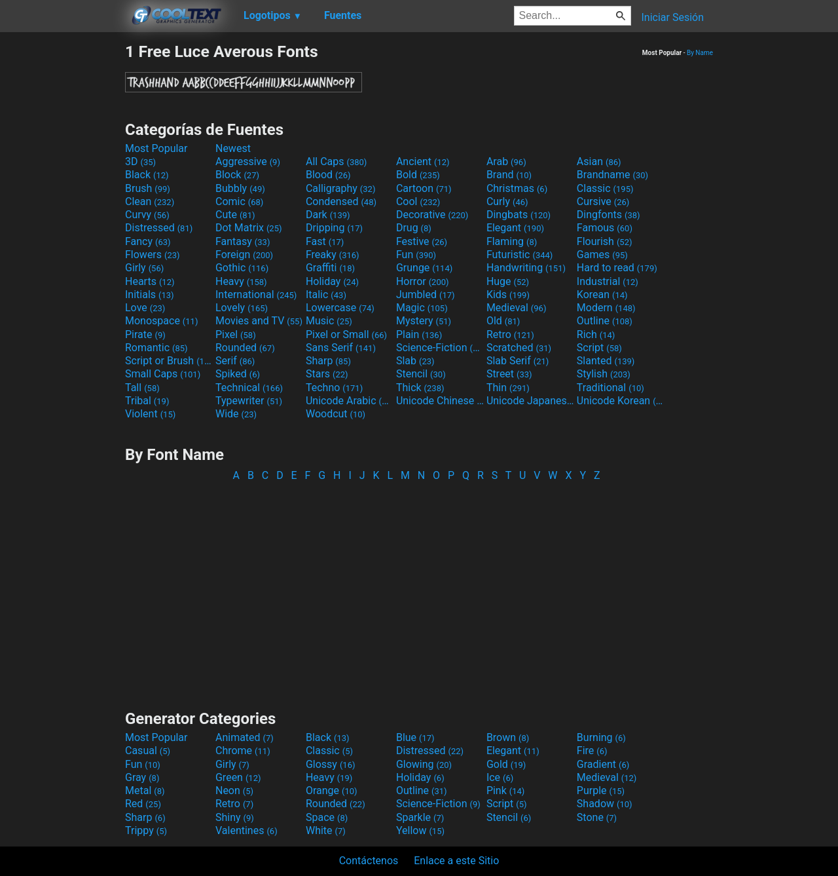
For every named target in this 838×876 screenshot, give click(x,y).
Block (237, 174)
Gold (506, 764)
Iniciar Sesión (672, 17)
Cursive (603, 201)
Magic (422, 307)
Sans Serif (341, 347)
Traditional (610, 387)
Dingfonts (608, 214)
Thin (508, 387)
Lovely (241, 307)
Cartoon (424, 188)
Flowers (152, 254)
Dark (328, 214)
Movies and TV (258, 320)
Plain (419, 334)
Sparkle (420, 817)
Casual (147, 750)
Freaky (332, 254)
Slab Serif (517, 360)
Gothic (241, 267)
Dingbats (518, 214)
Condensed (341, 201)
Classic (605, 188)
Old (503, 320)
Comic (239, 201)
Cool (418, 201)
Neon (234, 790)
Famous (604, 227)
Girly (144, 267)
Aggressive (247, 161)
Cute (235, 214)
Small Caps (162, 374)
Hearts (149, 281)
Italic (326, 294)
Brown (507, 737)
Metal (145, 790)
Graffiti (330, 267)
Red (143, 803)
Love (145, 307)
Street (509, 374)
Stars (327, 374)
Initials (149, 294)
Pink (505, 790)
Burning (601, 737)
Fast (325, 241)
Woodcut (335, 414)
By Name (700, 52)
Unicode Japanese (530, 400)
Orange (331, 790)
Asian (599, 161)
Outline (604, 320)
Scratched (518, 347)
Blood (328, 174)
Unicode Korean (621, 400)
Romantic (156, 347)
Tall (142, 387)
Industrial (607, 281)
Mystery (423, 320)
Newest (233, 148)
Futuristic (519, 254)
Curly (507, 201)
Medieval (516, 307)
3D (140, 161)
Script (599, 347)
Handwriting (526, 267)
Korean (602, 294)
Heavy (241, 281)
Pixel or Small (346, 334)
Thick (420, 387)
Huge (507, 281)
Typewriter (248, 400)
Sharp (328, 360)
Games (602, 254)
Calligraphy (341, 188)
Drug (413, 227)
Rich (596, 334)
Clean (149, 201)
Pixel (235, 334)
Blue (415, 737)
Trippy (146, 830)
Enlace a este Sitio (456, 860)
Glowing (424, 764)
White (326, 830)
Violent (150, 414)
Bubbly (240, 188)
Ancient (423, 161)
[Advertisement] (62, 238)
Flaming (511, 241)
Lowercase (340, 307)
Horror (422, 281)
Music (329, 320)
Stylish (603, 374)
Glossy (330, 764)
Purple (601, 790)
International (256, 294)
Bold (418, 174)
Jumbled (425, 294)
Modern (606, 307)
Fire (592, 750)
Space (327, 817)
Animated (244, 737)
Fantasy (242, 241)
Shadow (604, 803)
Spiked (237, 374)
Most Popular (156, 148)
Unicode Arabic (349, 400)
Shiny (234, 817)
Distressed (158, 227)
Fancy (148, 241)
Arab (506, 161)
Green (238, 777)
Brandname (612, 174)
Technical (249, 387)
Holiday (332, 281)
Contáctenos (369, 860)
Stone (597, 817)
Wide (236, 414)
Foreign (244, 254)
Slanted (606, 360)
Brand (509, 174)
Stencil (421, 374)
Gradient (603, 764)
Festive (421, 241)
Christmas (516, 188)
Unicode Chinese (440, 400)
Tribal (147, 400)
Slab (415, 360)
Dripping (334, 227)
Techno (334, 387)
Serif (235, 360)
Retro (510, 334)
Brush (147, 188)
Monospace (161, 320)
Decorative (432, 214)
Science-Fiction (440, 347)
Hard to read (617, 267)
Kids (508, 294)
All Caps (336, 161)
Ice (499, 777)
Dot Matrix (248, 227)
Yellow (420, 830)
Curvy (147, 214)
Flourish (604, 241)
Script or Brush (169, 360)
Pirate (145, 334)
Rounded (245, 347)
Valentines (246, 830)
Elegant (515, 227)
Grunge (424, 267)
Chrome (242, 750)
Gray (142, 777)
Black (147, 174)
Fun (416, 254)
